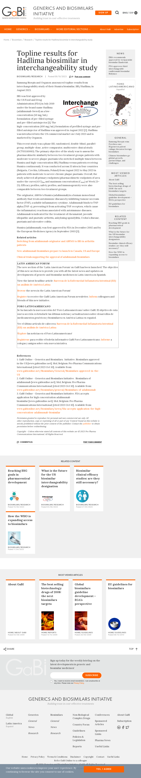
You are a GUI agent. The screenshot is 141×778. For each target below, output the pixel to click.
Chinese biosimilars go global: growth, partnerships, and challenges (119, 160)
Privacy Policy (79, 683)
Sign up (103, 13)
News (31, 727)
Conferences (102, 715)
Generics (23, 29)
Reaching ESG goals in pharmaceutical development (119, 225)
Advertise (118, 29)
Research (28, 40)
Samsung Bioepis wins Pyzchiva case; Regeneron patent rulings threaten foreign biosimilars (120, 147)
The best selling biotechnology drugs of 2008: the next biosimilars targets (120, 188)
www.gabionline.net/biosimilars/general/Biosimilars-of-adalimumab (56, 390)
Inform (93, 296)
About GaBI (105, 29)
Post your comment (82, 77)
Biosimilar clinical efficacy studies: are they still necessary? (120, 246)
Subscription (133, 29)
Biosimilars (43, 29)
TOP (133, 649)
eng (125, 12)
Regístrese (23, 339)
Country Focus (81, 724)
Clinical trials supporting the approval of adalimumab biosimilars (53, 257)
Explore (22, 333)
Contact (100, 757)
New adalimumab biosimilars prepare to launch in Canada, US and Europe (58, 251)
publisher (87, 424)
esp (131, 12)
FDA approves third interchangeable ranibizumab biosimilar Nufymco (119, 70)
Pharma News (102, 740)
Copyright (89, 757)
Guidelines (79, 731)
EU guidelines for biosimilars (117, 205)
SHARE (8, 649)
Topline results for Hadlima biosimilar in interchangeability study (63, 40)
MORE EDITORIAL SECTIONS (73, 29)
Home (8, 29)
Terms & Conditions (57, 757)
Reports (77, 746)
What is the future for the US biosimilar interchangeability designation (119, 236)
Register (22, 296)
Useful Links (102, 746)
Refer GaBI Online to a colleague (70, 760)
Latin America (15, 725)
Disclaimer (75, 757)
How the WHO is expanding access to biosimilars (118, 255)
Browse (21, 290)
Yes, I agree (103, 769)
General (32, 721)
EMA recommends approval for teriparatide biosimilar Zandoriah (120, 60)
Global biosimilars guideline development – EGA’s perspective (120, 197)
